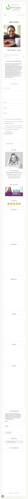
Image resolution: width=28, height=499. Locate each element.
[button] (2, 496)
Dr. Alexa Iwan (15, 55)
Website (5, 113)
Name (5, 102)
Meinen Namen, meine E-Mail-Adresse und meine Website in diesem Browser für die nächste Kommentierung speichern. (13, 121)
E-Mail (5, 107)
